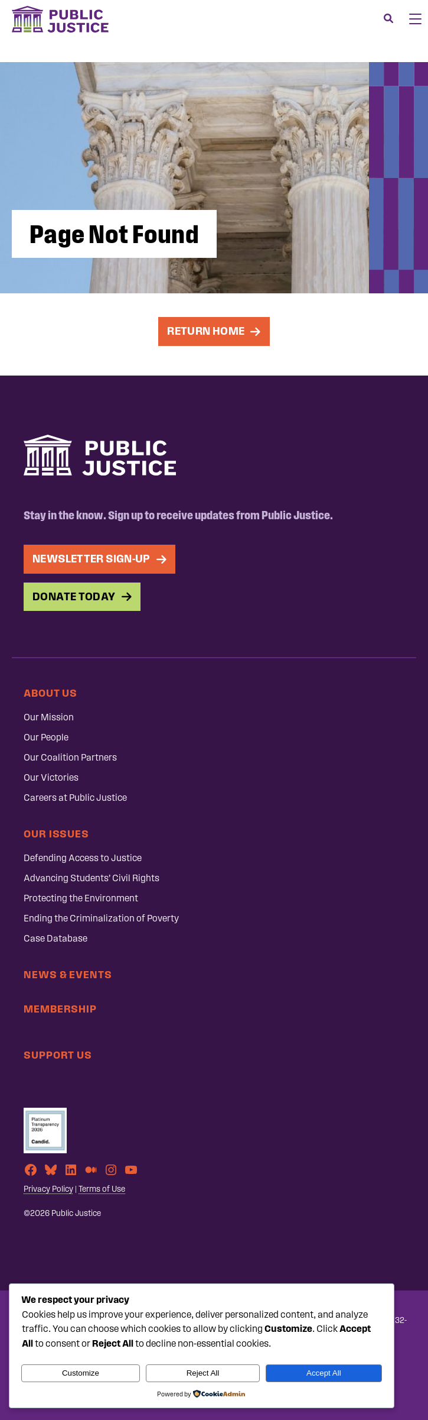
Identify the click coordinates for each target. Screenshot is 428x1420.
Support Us (58, 1054)
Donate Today (74, 596)
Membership (60, 1008)
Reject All (203, 1373)
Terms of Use (102, 1189)
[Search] (388, 19)
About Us (50, 692)
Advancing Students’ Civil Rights (91, 878)
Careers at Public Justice (75, 798)
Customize (80, 1373)
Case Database (55, 938)
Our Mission (49, 717)
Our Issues (56, 833)
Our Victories (51, 777)
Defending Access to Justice (83, 858)
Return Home (205, 331)
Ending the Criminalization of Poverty (101, 918)
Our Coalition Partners (70, 757)
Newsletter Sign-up (91, 558)
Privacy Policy (48, 1189)
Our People (46, 737)
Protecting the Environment (81, 898)
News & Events (68, 974)
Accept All (323, 1373)
